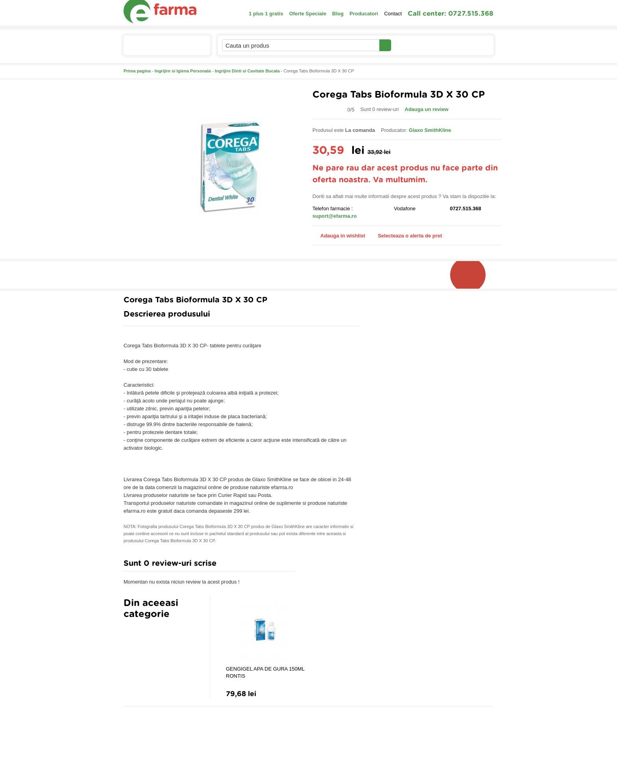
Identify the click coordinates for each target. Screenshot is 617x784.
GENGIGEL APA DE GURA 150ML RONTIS (265, 672)
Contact (393, 14)
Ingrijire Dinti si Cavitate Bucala (247, 71)
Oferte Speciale (308, 14)
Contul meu (418, 45)
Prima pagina (137, 71)
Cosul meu (467, 45)
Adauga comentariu (332, 565)
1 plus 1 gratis (266, 14)
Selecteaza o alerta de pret (406, 235)
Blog (338, 14)
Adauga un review (426, 109)
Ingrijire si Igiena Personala (183, 71)
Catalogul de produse (161, 48)
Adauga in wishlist (338, 236)
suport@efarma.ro (334, 216)
